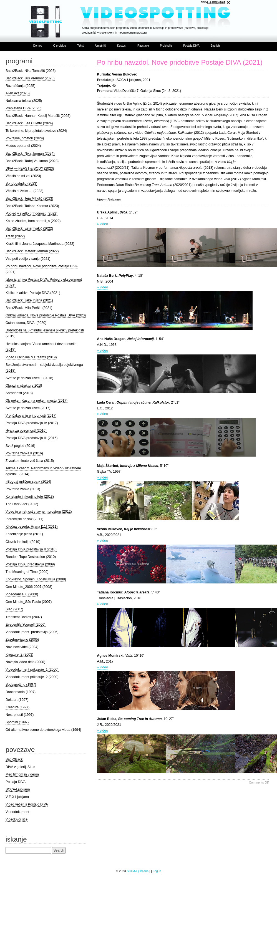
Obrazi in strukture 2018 (24, 385)
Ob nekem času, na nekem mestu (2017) (36, 400)
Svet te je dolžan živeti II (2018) (29, 378)
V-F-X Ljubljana (17, 797)
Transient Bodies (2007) (24, 617)
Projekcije (166, 45)
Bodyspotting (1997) (21, 684)
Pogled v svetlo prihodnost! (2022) (31, 213)
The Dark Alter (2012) (22, 504)
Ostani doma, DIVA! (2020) (26, 323)
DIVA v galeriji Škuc (20, 767)
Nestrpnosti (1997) (20, 715)
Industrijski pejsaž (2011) (24, 519)
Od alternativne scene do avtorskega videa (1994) (43, 730)
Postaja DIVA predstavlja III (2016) (31, 438)
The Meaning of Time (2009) (27, 572)
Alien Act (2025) (18, 93)
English (215, 45)
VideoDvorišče (16, 819)
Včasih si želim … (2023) (24, 191)
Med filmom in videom (22, 774)
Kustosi (121, 45)
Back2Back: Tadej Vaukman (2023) (32, 161)
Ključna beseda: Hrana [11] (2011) (32, 526)
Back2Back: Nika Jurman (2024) (30, 153)
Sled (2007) (14, 609)
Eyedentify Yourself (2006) (26, 624)
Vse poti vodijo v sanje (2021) (28, 259)
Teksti (80, 45)
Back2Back (14, 759)
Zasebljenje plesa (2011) (24, 534)
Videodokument (17, 812)
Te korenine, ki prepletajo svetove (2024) (36, 131)
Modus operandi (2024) (23, 146)
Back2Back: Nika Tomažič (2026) (31, 71)
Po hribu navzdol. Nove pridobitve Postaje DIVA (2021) (179, 62)
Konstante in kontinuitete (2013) (30, 497)
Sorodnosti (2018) (19, 393)
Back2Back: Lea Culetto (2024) (29, 123)
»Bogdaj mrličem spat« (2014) (28, 482)
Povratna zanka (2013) (23, 489)
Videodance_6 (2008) (22, 594)
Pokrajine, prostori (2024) (25, 138)
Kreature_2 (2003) (19, 654)
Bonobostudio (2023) (21, 183)
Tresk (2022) (15, 236)
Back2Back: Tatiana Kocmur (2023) (32, 206)
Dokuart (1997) (17, 700)
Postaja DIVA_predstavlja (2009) (30, 564)
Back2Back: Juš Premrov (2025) (30, 78)
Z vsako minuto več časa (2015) (30, 461)
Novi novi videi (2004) (22, 647)
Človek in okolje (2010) (23, 542)
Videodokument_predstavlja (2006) (32, 632)
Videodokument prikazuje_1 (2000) (32, 669)
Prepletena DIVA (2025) (23, 108)
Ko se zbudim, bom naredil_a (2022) (33, 221)
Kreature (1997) (17, 707)
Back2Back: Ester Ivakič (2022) (29, 228)
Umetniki (100, 45)
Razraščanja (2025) (20, 86)
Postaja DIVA (191, 45)
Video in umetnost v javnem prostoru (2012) (39, 511)
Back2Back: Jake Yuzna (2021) (29, 300)
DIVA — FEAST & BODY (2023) (30, 168)
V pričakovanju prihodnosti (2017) (31, 415)
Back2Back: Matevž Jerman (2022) (32, 251)
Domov (37, 45)
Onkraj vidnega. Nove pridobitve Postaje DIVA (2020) (46, 315)
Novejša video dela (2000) (25, 662)
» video (102, 224)
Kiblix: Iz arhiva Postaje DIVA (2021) (33, 293)
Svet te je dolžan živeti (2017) (28, 408)
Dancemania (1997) (21, 692)
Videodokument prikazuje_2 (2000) (32, 677)
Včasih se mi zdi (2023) (23, 176)
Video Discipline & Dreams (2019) (31, 357)
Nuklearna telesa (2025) (24, 101)
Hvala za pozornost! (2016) (26, 430)
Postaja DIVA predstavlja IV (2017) (32, 423)
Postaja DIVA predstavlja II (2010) (31, 549)
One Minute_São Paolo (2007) (29, 602)
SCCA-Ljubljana (18, 789)
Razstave (143, 45)
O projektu (59, 45)
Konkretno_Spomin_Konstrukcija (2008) (36, 579)
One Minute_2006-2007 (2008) (29, 587)
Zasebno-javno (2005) (22, 639)
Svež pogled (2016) (20, 446)
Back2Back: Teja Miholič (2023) (29, 198)
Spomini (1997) (17, 722)
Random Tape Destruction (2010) (31, 557)
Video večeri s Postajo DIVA (27, 804)
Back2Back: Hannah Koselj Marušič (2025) (38, 116)
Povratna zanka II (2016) (24, 453)
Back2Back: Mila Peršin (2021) (29, 308)
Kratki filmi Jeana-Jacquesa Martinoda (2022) (40, 244)
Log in (157, 871)
